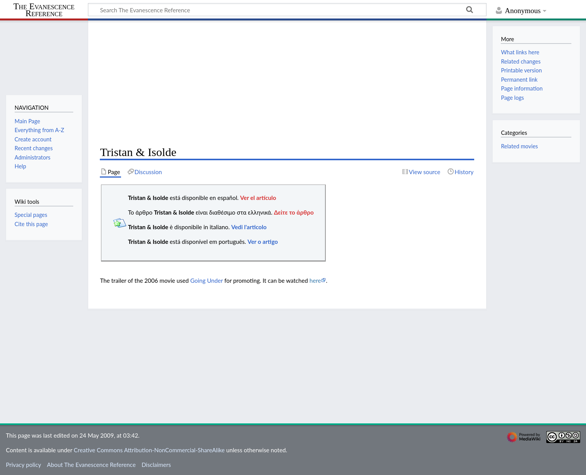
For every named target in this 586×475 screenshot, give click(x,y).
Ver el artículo (258, 197)
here (315, 280)
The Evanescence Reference (44, 10)
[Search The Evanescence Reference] (287, 9)
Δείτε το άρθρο (294, 212)
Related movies (519, 146)
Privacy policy (23, 464)
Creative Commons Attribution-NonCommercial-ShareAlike (149, 449)
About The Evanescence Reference (91, 464)
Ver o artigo (263, 241)
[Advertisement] (287, 83)
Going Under (206, 280)
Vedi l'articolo (249, 226)
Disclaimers (156, 464)
